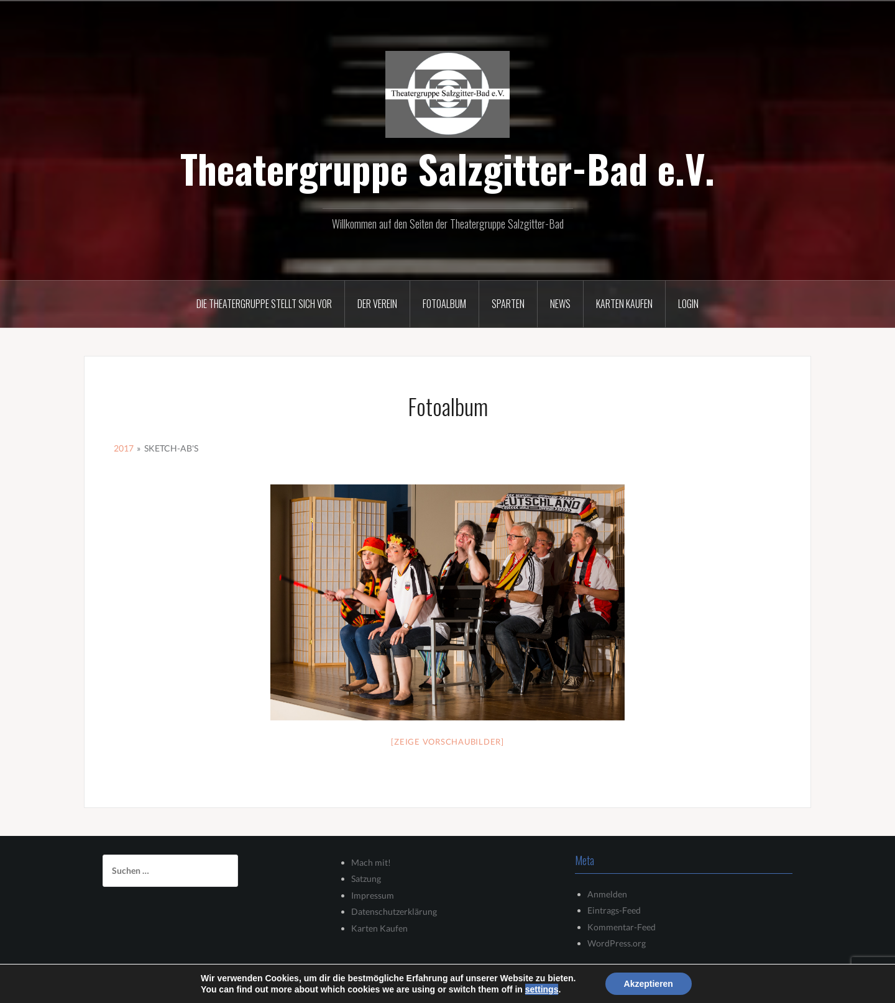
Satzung (366, 878)
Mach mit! (371, 862)
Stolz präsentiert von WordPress (155, 986)
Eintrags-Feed (614, 910)
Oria (263, 986)
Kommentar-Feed (621, 927)
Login (688, 303)
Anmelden (607, 894)
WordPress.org (616, 943)
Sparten (508, 303)
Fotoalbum (444, 303)
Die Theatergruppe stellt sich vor (264, 303)
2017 (124, 448)
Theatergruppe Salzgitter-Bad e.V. (447, 168)
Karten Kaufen (379, 928)
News (560, 303)
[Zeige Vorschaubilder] (447, 742)
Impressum (372, 895)
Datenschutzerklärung (394, 911)
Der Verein (377, 303)
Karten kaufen (624, 303)
